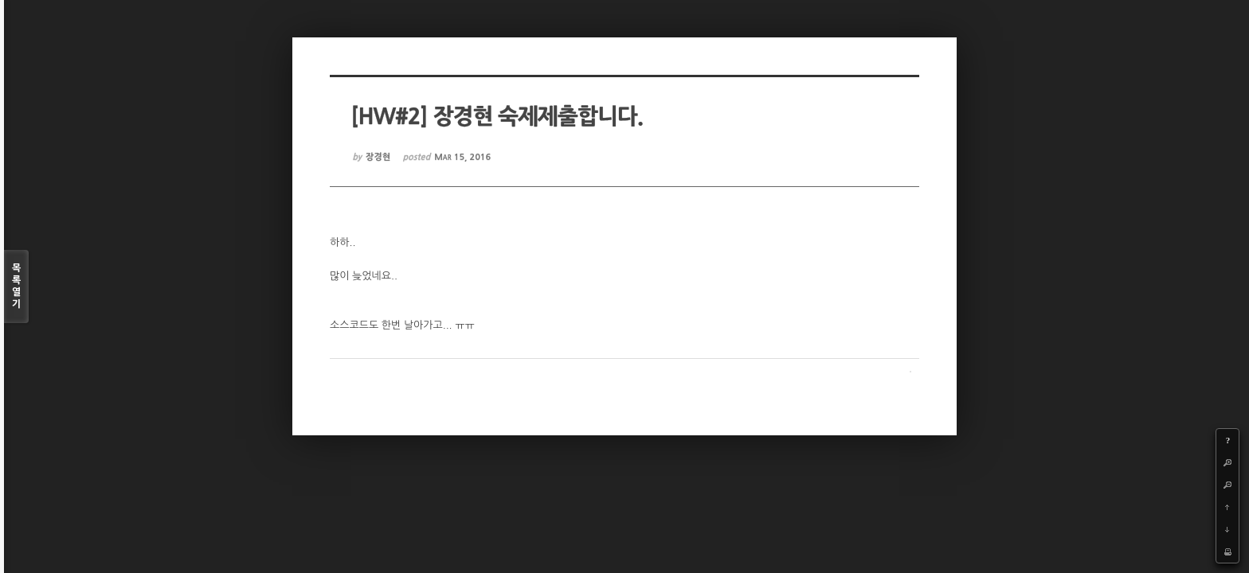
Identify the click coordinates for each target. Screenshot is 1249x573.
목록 (16, 286)
